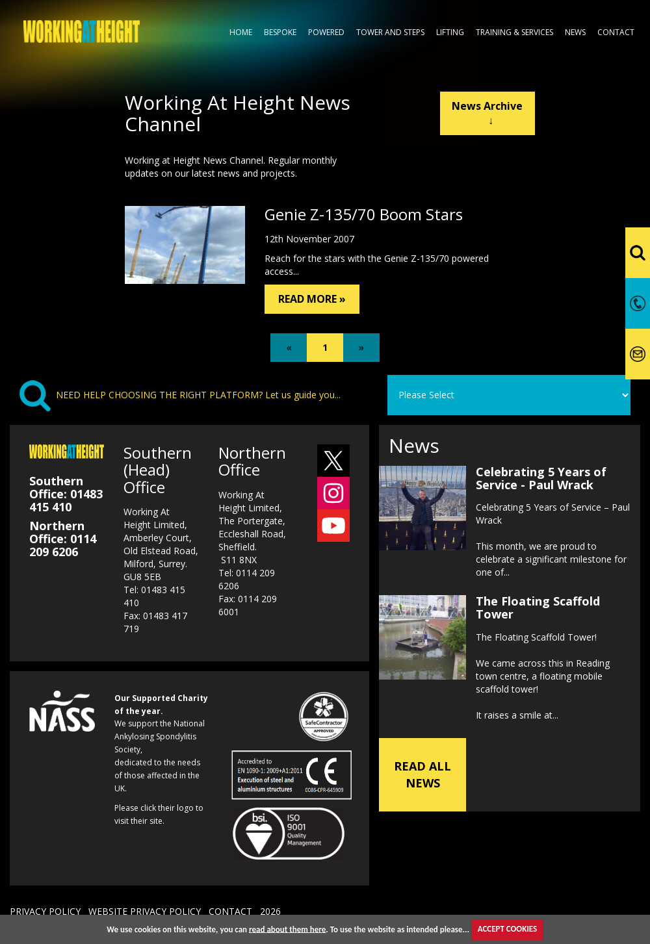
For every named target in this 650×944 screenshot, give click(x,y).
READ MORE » (312, 299)
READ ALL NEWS (422, 774)
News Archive (487, 113)
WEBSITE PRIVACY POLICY (144, 911)
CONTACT (230, 911)
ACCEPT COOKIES (507, 929)
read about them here (287, 929)
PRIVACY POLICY (45, 911)
